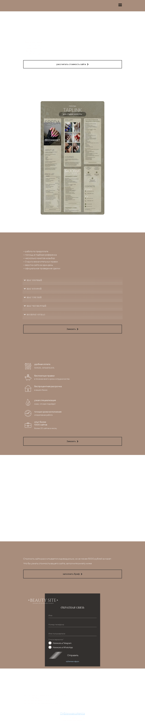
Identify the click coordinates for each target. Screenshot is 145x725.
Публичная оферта (72, 713)
